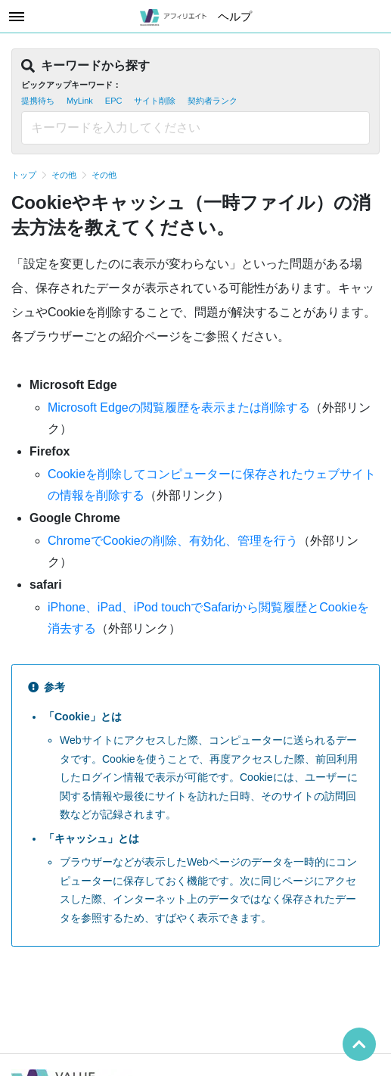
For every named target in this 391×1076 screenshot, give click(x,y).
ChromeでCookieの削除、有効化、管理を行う (173, 540)
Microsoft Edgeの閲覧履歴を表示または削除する (179, 407)
